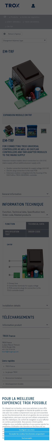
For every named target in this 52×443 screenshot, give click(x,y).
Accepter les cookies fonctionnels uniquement (26, 434)
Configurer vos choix (26, 430)
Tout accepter (27, 438)
